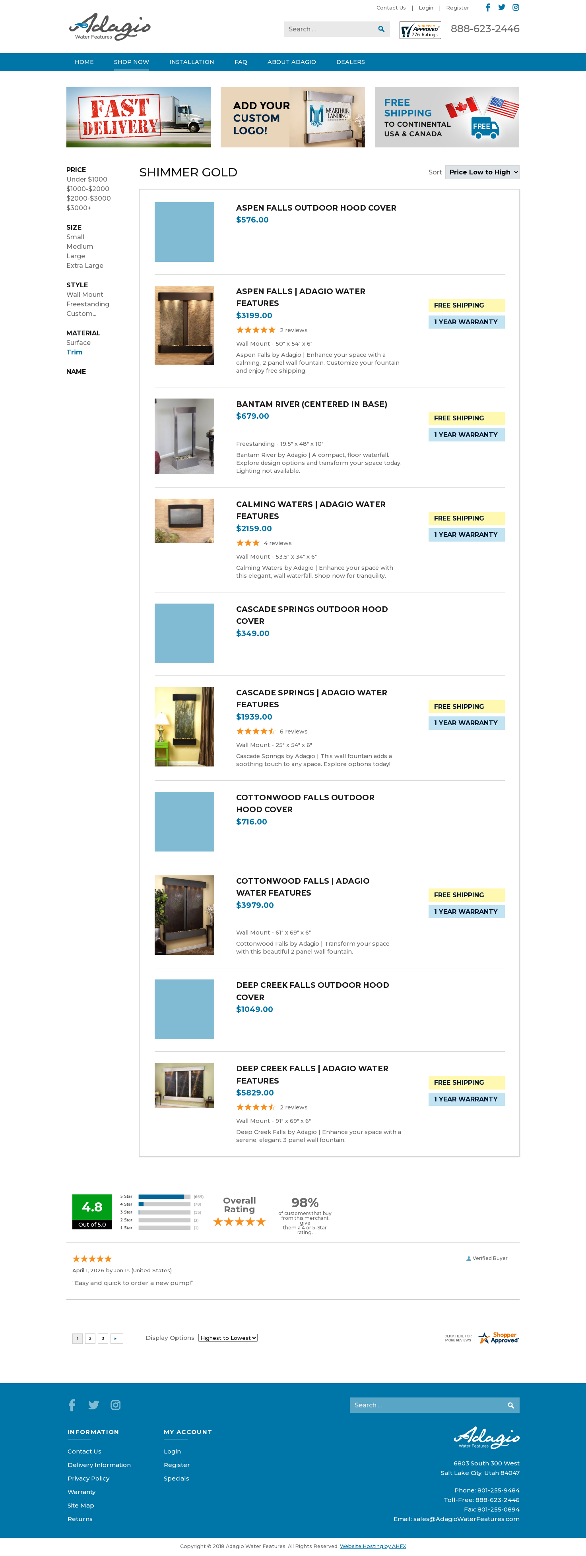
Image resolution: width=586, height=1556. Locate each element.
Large (75, 256)
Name (76, 371)
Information (94, 1432)
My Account (188, 1432)
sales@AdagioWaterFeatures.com (466, 1519)
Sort (474, 172)
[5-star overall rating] (319, 331)
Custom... (81, 313)
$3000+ (78, 208)
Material (83, 333)
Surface (78, 342)
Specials (176, 1478)
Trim (74, 352)
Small (75, 237)
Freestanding (87, 304)
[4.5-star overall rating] (319, 1108)
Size (73, 227)
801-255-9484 (498, 1490)
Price (76, 170)
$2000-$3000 (88, 198)
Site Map (81, 1505)
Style (77, 285)
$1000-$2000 (87, 189)
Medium (79, 246)
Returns (80, 1519)
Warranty (81, 1492)
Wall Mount (84, 294)
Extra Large (84, 265)
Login (426, 7)
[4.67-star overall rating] (319, 732)
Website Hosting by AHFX (373, 1546)
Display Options (170, 1337)
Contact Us (391, 7)
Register (457, 7)
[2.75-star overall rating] (319, 544)
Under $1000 (86, 179)
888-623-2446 (485, 29)
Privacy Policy (88, 1478)
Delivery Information (99, 1465)
